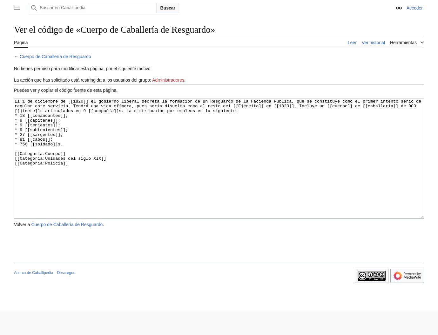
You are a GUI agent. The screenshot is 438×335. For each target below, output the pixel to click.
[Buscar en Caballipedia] (92, 8)
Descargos (66, 296)
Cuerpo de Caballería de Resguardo (55, 56)
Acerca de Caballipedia (33, 296)
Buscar (167, 7)
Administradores (168, 80)
